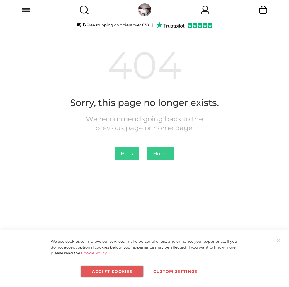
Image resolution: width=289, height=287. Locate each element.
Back (127, 154)
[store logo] (145, 10)
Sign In (205, 10)
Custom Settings (175, 271)
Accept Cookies (112, 271)
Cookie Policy (94, 253)
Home (161, 154)
